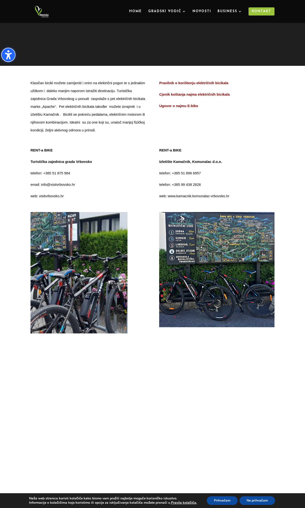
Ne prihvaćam (257, 500)
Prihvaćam (222, 500)
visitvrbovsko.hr (51, 196)
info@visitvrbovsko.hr (58, 184)
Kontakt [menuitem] (261, 11)
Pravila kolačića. (183, 502)
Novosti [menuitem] (202, 11)
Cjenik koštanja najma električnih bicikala (194, 94)
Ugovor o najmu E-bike (178, 106)
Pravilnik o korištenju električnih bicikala (193, 83)
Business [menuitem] (227, 11)
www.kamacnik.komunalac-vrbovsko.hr (198, 196)
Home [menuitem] (135, 11)
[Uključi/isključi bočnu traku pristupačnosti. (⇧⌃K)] (8, 55)
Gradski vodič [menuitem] (164, 11)
